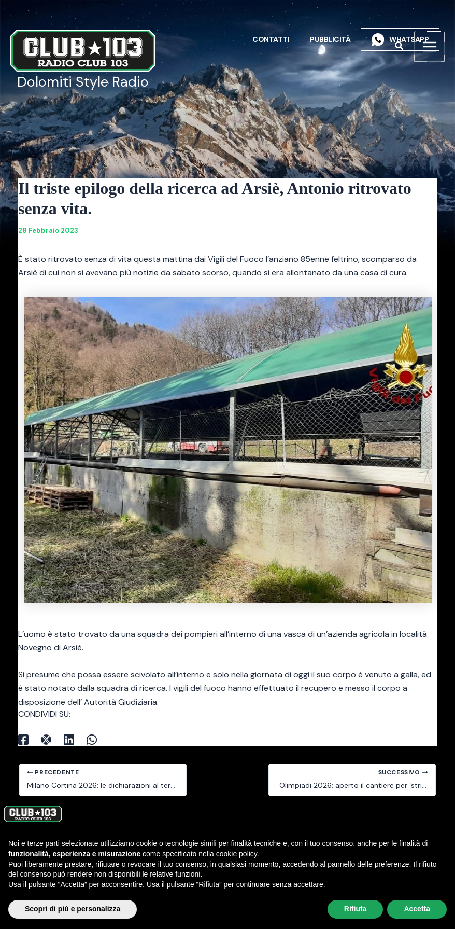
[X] (46, 739)
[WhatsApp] (92, 739)
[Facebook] (23, 739)
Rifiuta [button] (355, 909)
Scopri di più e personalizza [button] (72, 909)
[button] (400, 46)
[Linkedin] (69, 739)
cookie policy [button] (236, 854)
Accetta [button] (417, 909)
